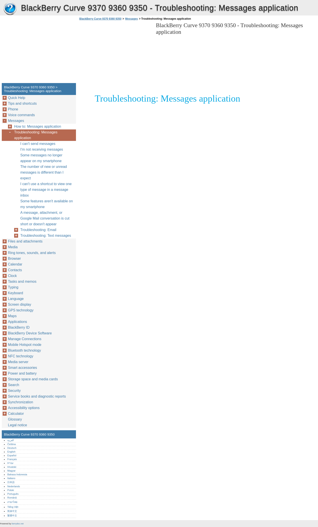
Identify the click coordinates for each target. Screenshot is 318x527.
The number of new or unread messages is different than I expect (43, 172)
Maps (12, 316)
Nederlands (13, 486)
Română (12, 497)
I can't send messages (37, 144)
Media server (18, 362)
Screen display (19, 304)
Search (13, 385)
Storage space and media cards (33, 379)
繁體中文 (12, 515)
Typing (13, 287)
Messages (131, 18)
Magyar (11, 470)
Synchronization (20, 402)
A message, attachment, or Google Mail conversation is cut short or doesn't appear (44, 218)
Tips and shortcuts (22, 103)
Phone (13, 109)
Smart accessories (22, 368)
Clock (12, 276)
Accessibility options (24, 408)
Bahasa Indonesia (17, 474)
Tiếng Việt (12, 507)
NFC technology (20, 356)
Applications (17, 322)
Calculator (16, 413)
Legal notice (17, 425)
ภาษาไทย (12, 502)
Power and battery (22, 373)
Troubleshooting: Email (38, 230)
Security (14, 390)
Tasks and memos (22, 281)
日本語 (11, 482)
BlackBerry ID (19, 327)
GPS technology (21, 310)
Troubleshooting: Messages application (35, 135)
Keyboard (15, 293)
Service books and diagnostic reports (37, 396)
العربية (10, 440)
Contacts (15, 270)
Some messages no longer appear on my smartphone (41, 158)
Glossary (15, 419)
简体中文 (12, 511)
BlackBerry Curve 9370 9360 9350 (10, 8)
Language (16, 299)
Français (12, 459)
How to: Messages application (37, 126)
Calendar (15, 264)
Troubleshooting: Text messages (45, 235)
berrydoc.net (17, 523)
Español (11, 455)
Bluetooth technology (24, 350)
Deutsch (11, 448)
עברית (10, 463)
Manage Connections (24, 339)
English (11, 451)
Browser (14, 258)
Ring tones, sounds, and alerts (32, 253)
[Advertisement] (115, 53)
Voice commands (21, 115)
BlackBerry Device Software (30, 333)
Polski (10, 490)
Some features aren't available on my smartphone (46, 204)
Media (13, 247)
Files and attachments (25, 241)
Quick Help (16, 98)
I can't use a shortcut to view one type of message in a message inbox (46, 189)
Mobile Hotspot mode (24, 345)
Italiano (11, 478)
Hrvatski (11, 467)
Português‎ (13, 494)
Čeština (11, 444)
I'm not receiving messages (41, 149)
